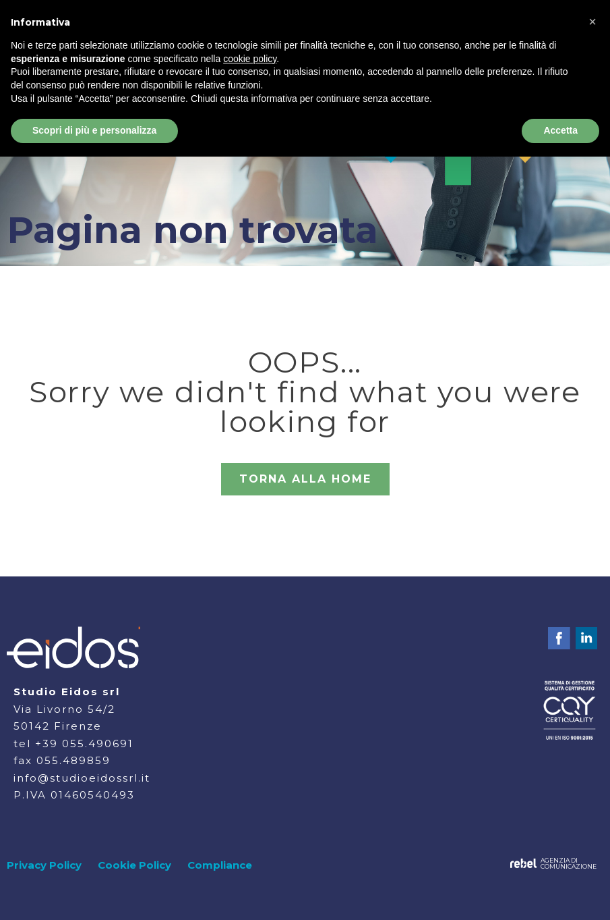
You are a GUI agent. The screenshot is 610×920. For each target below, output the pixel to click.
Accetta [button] (560, 130)
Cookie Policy (134, 865)
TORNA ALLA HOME (305, 478)
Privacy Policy (44, 865)
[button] (592, 21)
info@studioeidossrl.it (81, 778)
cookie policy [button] (249, 58)
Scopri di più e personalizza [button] (94, 130)
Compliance (219, 865)
